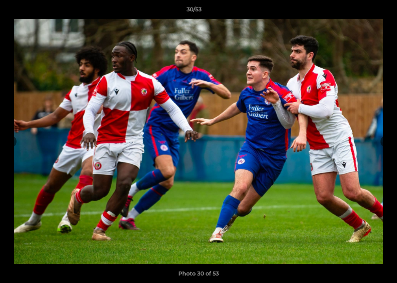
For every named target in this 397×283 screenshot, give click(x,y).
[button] (364, 11)
